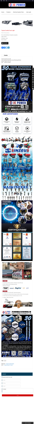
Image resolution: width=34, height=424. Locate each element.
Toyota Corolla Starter (10, 363)
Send (17, 395)
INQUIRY (5, 43)
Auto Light (28, 12)
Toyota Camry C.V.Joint (8, 365)
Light (5, 360)
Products (8, 12)
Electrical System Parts (18, 12)
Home (2, 12)
